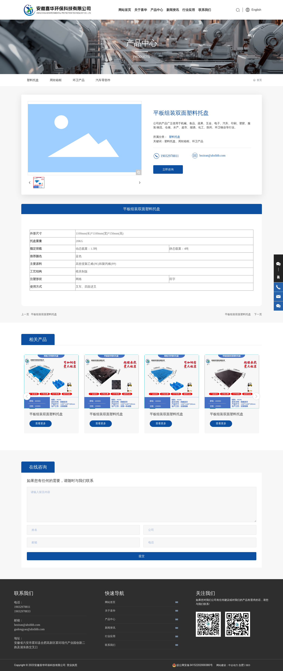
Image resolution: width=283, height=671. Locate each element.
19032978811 (170, 156)
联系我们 (23, 593)
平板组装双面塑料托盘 (44, 314)
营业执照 (72, 665)
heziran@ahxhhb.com (212, 155)
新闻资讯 (110, 627)
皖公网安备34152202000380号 (194, 665)
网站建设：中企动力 (227, 665)
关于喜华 (110, 610)
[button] (27, 396)
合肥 (241, 665)
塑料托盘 (174, 136)
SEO (248, 665)
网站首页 (110, 602)
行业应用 (110, 636)
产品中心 (110, 619)
